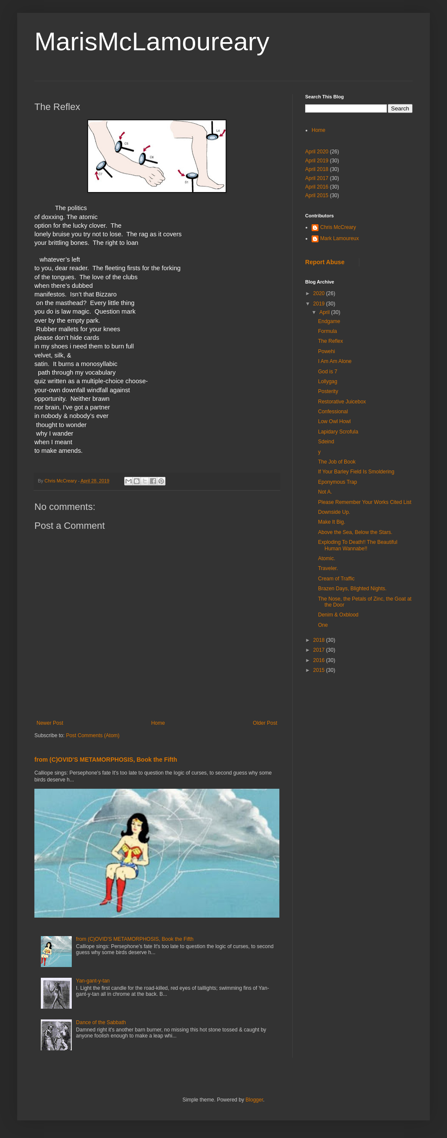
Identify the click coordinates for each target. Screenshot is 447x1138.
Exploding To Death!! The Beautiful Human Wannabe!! (357, 545)
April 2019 (316, 161)
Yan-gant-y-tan (93, 981)
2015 (319, 670)
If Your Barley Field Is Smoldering (356, 472)
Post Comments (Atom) (92, 735)
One (323, 625)
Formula (327, 331)
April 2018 (316, 169)
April (325, 312)
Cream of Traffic (336, 579)
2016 (319, 660)
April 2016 (316, 187)
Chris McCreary (338, 227)
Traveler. (328, 568)
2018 (319, 640)
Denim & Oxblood (338, 615)
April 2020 (316, 152)
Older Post (265, 723)
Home (158, 723)
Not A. (325, 492)
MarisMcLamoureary (151, 41)
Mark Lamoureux (339, 238)
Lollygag (327, 381)
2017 (319, 650)
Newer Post (50, 723)
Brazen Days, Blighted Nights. (352, 589)
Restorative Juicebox (342, 402)
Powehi (326, 351)
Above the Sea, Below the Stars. (355, 532)
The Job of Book (336, 462)
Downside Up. (334, 512)
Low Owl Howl (334, 421)
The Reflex (330, 341)
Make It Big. (331, 522)
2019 (319, 304)
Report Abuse (324, 262)
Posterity (328, 391)
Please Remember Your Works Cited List (364, 502)
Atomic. (326, 558)
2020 (319, 293)
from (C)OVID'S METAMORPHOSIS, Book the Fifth (105, 759)
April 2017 (316, 178)
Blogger (254, 1100)
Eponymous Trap (337, 482)
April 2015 (316, 195)
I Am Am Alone (335, 361)
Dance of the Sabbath (101, 1022)
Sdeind (326, 442)
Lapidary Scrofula (338, 432)
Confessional (333, 412)
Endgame (329, 321)
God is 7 (327, 372)
